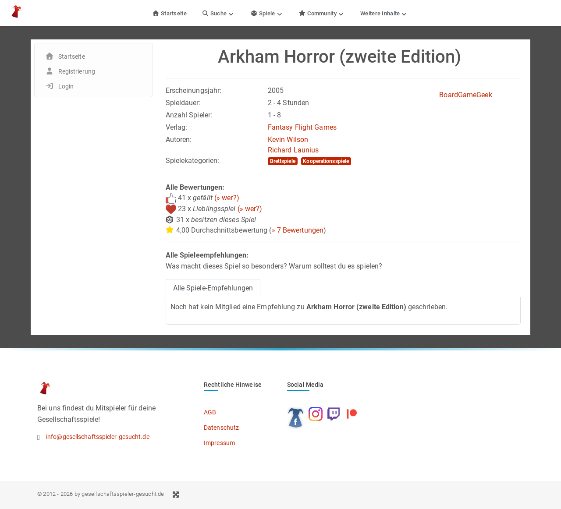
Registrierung (76, 71)
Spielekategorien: (193, 160)
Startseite (169, 13)
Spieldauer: (183, 103)
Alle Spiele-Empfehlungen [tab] (213, 288)
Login (66, 86)
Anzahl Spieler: (189, 115)
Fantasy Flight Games (302, 127)
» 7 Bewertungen (298, 230)
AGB (210, 412)
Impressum (219, 442)
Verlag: (177, 127)
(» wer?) (226, 198)
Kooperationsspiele (326, 161)
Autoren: (179, 139)
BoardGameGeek (465, 95)
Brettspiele (282, 161)
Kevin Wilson (288, 139)
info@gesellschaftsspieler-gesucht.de (97, 436)
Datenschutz (221, 427)
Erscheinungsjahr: (194, 90)
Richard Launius (293, 150)
